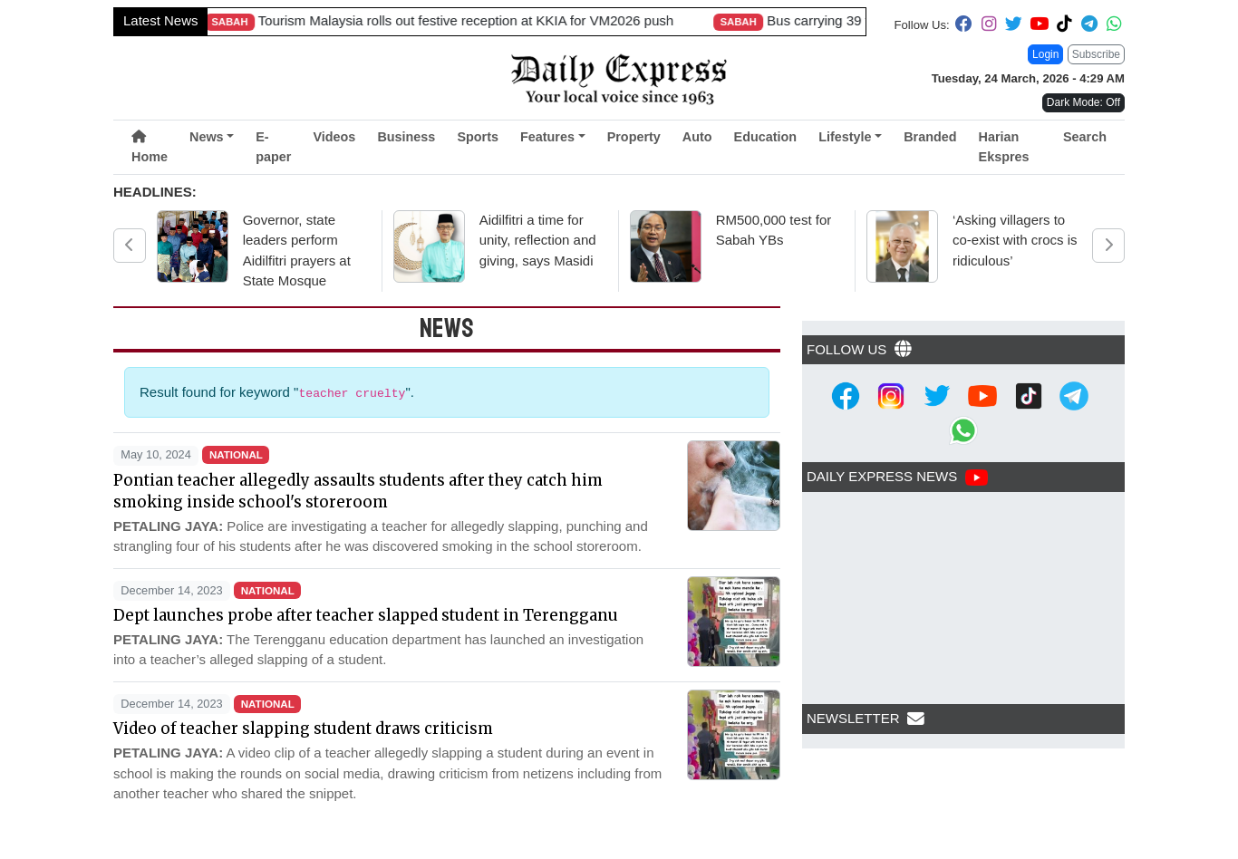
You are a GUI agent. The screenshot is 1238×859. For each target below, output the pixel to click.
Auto (697, 137)
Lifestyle (844, 137)
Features (547, 137)
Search (1085, 137)
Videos (334, 137)
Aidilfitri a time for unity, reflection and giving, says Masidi (537, 240)
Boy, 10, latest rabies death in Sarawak (751, 20)
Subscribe (1096, 54)
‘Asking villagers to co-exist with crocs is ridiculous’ (1015, 240)
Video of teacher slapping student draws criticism (303, 728)
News (206, 137)
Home (149, 147)
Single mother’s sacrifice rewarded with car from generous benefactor (315, 20)
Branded (930, 137)
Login (1045, 54)
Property (634, 137)
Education (766, 137)
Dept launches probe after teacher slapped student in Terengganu (365, 615)
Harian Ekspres (1004, 147)
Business (406, 137)
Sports (477, 137)
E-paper (273, 147)
